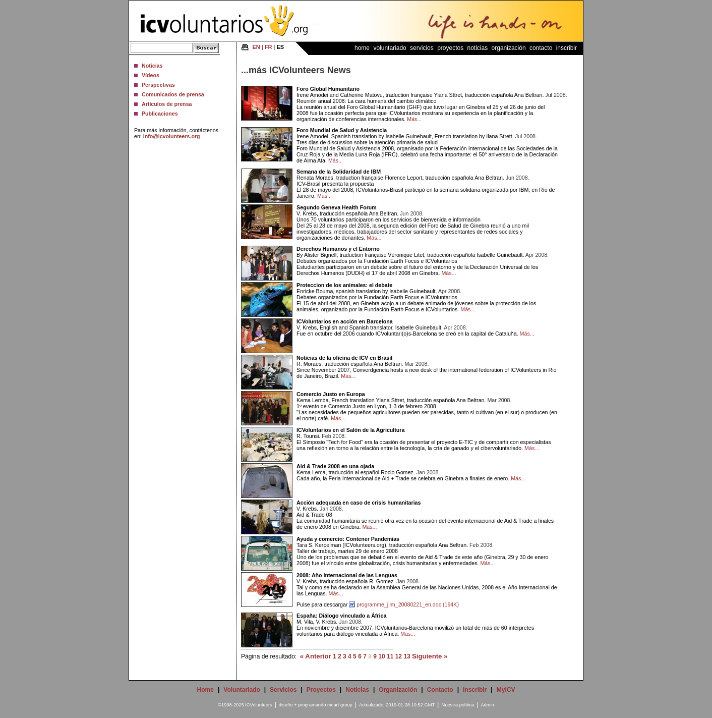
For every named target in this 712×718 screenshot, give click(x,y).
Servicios (422, 47)
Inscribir (566, 47)
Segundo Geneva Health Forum (336, 207)
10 (381, 656)
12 (398, 656)
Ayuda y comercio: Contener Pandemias (347, 539)
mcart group (339, 704)
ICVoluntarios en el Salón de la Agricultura (350, 430)
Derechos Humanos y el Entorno (338, 249)
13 (406, 656)
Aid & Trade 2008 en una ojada (335, 466)
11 (390, 656)
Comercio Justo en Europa (330, 394)
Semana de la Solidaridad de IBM (338, 172)
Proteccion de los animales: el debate (344, 285)
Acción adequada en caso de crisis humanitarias (358, 503)
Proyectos (450, 47)
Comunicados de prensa (173, 94)
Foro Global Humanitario (328, 89)
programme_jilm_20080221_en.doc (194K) (408, 604)
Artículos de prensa (167, 104)
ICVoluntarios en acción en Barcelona (344, 321)
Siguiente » (429, 656)
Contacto (540, 47)
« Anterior (315, 656)
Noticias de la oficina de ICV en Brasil (344, 358)
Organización (509, 47)
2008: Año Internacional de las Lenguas (346, 575)
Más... (414, 119)
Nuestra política (457, 704)
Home (362, 47)
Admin (487, 704)
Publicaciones (160, 114)
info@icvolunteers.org (171, 136)
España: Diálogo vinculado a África (341, 616)
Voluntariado (389, 47)
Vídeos (150, 75)
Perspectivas (158, 85)
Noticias (152, 66)
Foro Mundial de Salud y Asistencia (341, 130)
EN (256, 47)
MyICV (506, 689)
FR (268, 47)
